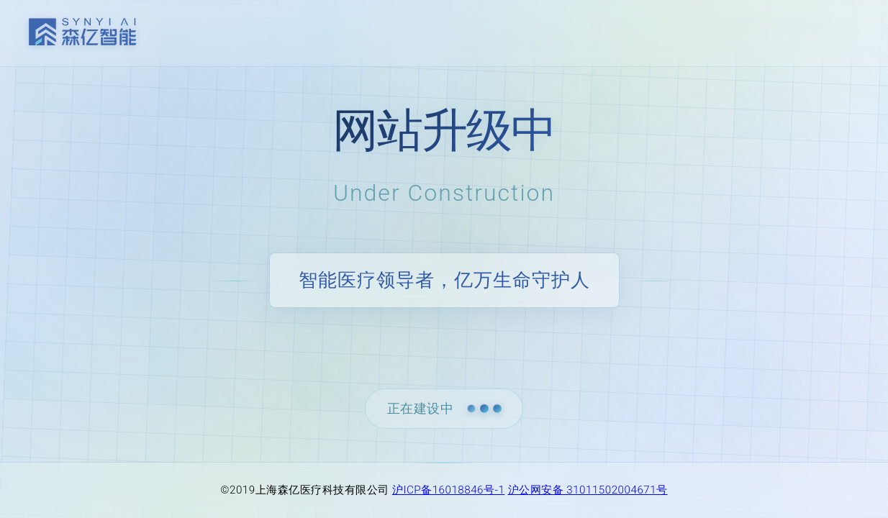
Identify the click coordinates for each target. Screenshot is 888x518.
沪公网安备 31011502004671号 (588, 489)
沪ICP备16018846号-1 (448, 489)
